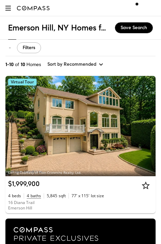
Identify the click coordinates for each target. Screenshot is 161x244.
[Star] (146, 185)
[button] (8, 8)
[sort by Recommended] (75, 64)
